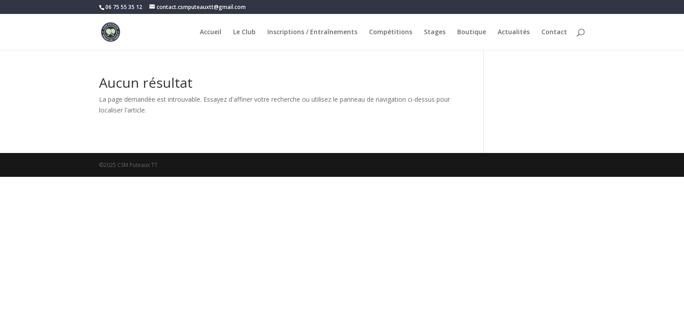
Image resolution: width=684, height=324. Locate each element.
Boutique (471, 32)
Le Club (244, 32)
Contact (554, 32)
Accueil (210, 32)
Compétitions (390, 32)
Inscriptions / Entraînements (312, 32)
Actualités (514, 32)
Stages (435, 32)
